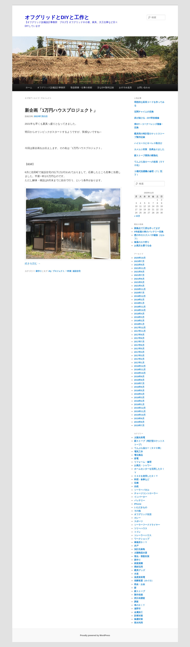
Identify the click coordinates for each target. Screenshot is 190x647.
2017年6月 (139, 345)
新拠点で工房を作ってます (147, 228)
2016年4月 (139, 394)
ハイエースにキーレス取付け (148, 143)
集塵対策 (138, 619)
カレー (137, 518)
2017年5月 (139, 348)
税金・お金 (139, 584)
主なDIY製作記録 (105, 87)
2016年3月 (139, 397)
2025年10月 (140, 258)
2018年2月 (139, 320)
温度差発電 (139, 577)
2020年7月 (139, 292)
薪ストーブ (139, 591)
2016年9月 (139, 376)
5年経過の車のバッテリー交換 (148, 231)
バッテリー (139, 500)
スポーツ (138, 521)
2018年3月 (139, 317)
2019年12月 (140, 296)
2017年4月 (139, 352)
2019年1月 (139, 303)
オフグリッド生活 (142, 514)
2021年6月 (139, 279)
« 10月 (137, 216)
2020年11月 (140, 289)
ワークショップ (141, 539)
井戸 (136, 546)
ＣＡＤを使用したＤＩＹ (146, 476)
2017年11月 (140, 331)
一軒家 (68, 271)
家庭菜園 (138, 563)
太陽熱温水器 (140, 552)
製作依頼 (138, 594)
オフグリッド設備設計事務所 (51, 87)
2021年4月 (139, 285)
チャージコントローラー (146, 493)
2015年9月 (139, 418)
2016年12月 (140, 366)
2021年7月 (139, 275)
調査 (136, 601)
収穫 (136, 483)
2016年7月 (139, 383)
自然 (136, 486)
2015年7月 (139, 425)
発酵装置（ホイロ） (144, 580)
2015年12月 (140, 408)
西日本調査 (139, 598)
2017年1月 (139, 362)
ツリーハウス (140, 528)
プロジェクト (58, 271)
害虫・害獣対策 (141, 556)
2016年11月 (140, 369)
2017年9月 (139, 334)
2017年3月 (139, 355)
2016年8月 (139, 380)
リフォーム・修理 (142, 462)
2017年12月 (140, 327)
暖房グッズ (139, 570)
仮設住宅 (77, 271)
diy (50, 271)
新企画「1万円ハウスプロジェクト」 (61, 110)
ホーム (29, 87)
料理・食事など (141, 479)
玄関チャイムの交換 (144, 111)
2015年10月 (140, 415)
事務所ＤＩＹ (140, 542)
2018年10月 (140, 310)
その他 (137, 511)
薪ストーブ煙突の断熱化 (146, 155)
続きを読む (32, 263)
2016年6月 (139, 387)
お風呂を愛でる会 (142, 245)
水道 (136, 573)
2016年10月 (140, 373)
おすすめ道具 (125, 87)
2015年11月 (140, 411)
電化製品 (138, 455)
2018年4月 (139, 313)
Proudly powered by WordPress (95, 635)
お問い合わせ (143, 87)
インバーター (140, 497)
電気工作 (138, 451)
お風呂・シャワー (142, 465)
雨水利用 (138, 622)
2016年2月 (139, 401)
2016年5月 (139, 390)
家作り (39, 271)
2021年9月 (139, 271)
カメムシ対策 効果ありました (149, 149)
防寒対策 (138, 615)
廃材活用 (138, 567)
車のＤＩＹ (139, 605)
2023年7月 (139, 261)
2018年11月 (140, 306)
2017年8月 (139, 338)
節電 (136, 458)
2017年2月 (139, 359)
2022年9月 (139, 264)
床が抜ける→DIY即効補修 (146, 118)
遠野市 (137, 608)
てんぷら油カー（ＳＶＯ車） (148, 448)
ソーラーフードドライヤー (147, 525)
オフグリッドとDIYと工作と (57, 17)
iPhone (137, 504)
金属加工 (138, 612)
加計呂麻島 (139, 549)
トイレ (137, 532)
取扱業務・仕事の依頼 (81, 87)
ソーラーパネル (141, 490)
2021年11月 (140, 268)
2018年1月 (139, 324)
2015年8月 (139, 422)
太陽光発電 (139, 437)
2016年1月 (139, 404)
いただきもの (140, 507)
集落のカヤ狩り (141, 242)
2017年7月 (139, 341)
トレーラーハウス (142, 535)
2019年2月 (139, 299)
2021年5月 (139, 282)
